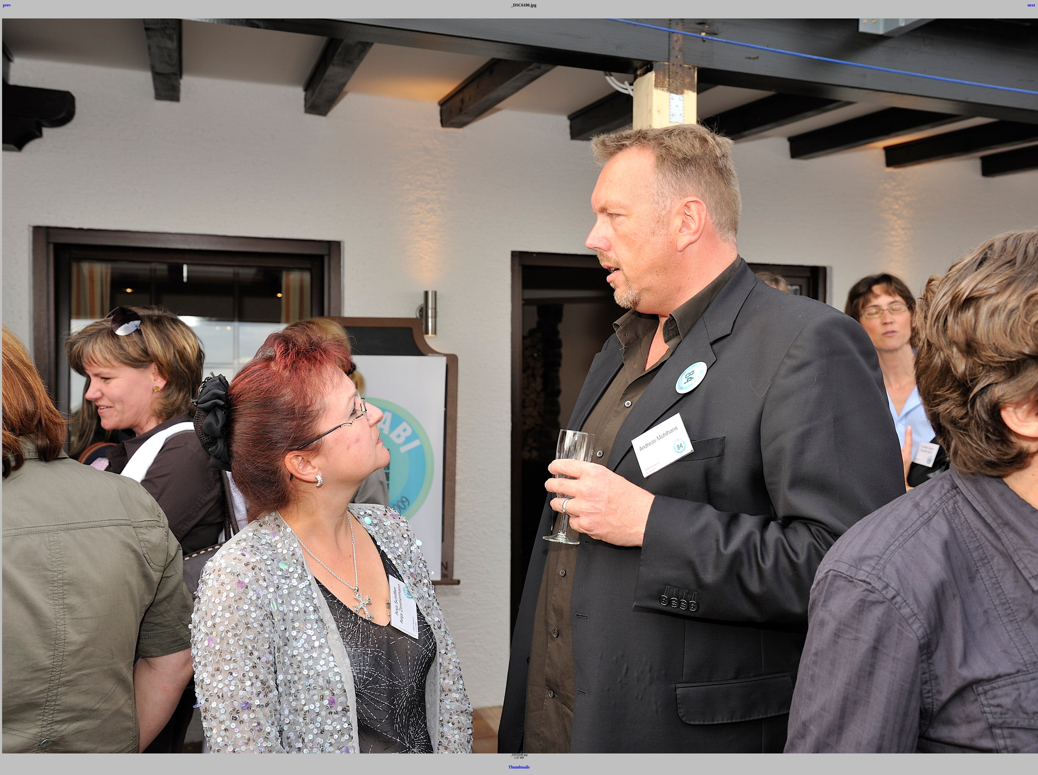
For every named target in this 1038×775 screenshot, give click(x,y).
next (1031, 5)
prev (7, 5)
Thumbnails (519, 767)
